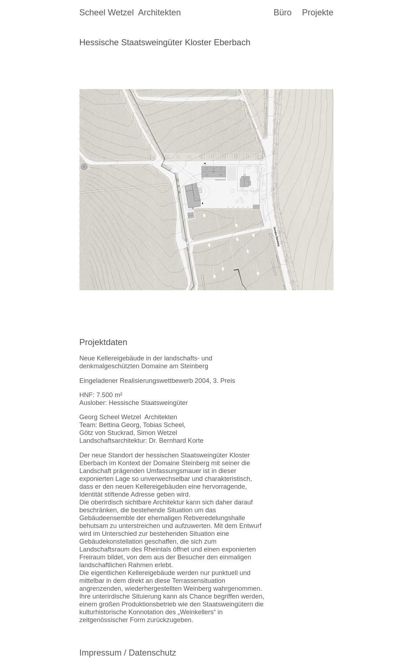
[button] (143, 189)
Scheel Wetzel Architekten (130, 12)
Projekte (317, 12)
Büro (283, 12)
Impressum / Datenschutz (127, 652)
